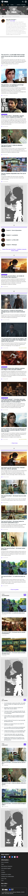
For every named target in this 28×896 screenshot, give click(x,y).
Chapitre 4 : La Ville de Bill (12, 239)
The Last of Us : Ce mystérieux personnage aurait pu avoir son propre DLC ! (12, 85)
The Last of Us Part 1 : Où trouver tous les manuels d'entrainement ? (13, 633)
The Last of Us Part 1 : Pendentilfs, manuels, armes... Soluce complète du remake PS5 (12, 116)
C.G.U (2, 870)
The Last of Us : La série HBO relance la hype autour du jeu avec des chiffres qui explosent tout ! (13, 56)
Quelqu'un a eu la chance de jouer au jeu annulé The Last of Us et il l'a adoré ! (14, 724)
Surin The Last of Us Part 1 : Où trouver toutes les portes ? (13, 549)
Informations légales (6, 868)
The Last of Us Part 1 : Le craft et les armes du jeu (13, 577)
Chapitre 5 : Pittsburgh (11, 244)
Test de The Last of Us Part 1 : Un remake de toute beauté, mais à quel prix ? (12, 276)
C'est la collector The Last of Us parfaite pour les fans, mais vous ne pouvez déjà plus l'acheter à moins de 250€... (13, 430)
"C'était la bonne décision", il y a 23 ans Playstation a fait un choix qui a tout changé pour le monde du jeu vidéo (14, 731)
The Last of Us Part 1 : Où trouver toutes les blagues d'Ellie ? (14, 804)
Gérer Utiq (3, 878)
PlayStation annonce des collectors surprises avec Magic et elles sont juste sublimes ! (13, 369)
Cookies (3, 872)
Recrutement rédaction (6, 866)
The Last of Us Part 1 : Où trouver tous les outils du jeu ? (13, 496)
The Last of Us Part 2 (23, 439)
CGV (2, 880)
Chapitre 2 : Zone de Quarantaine (13, 230)
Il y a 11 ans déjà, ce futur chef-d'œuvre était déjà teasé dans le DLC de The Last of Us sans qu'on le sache (14, 728)
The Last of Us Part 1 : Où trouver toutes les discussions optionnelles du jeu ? (12, 522)
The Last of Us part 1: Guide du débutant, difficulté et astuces (12, 146)
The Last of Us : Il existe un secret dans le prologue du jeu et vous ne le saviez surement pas (13, 312)
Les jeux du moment (8, 16)
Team (2, 864)
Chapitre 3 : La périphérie (12, 235)
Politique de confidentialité (7, 876)
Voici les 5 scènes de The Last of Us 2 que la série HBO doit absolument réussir (14, 721)
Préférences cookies (6, 874)
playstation (4, 114)
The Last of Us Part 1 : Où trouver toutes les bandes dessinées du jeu (14, 653)
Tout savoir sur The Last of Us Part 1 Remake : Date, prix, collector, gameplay (13, 468)
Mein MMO (4, 885)
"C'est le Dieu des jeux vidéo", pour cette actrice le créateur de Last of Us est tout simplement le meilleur (14, 735)
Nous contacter (5, 862)
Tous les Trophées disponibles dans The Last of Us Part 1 (13, 174)
